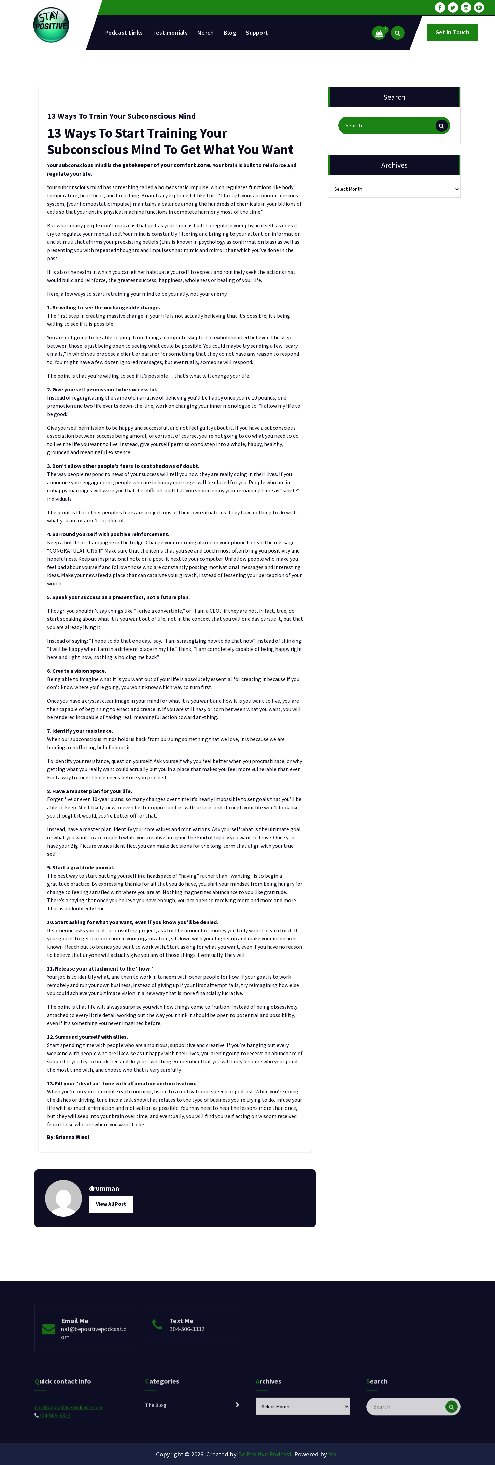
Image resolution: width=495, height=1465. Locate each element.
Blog (230, 33)
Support (257, 33)
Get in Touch (452, 32)
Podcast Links (123, 33)
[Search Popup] (398, 33)
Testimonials (170, 33)
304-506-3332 (187, 1346)
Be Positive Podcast (265, 1454)
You (333, 1454)
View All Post (111, 1204)
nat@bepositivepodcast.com (93, 1350)
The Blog (155, 1422)
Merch (205, 33)
